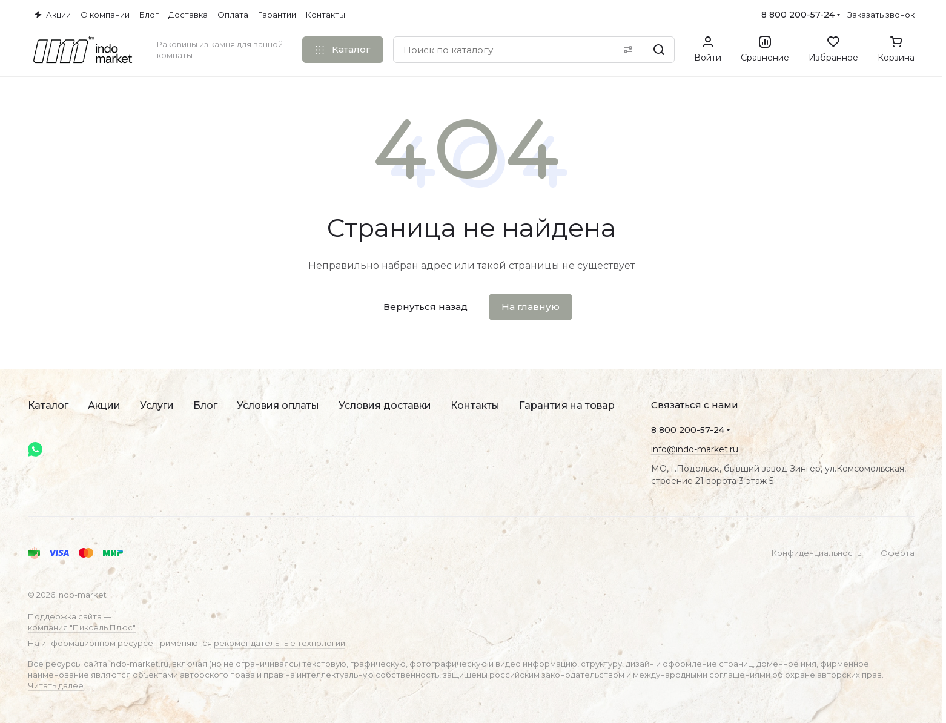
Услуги (157, 405)
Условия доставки (385, 405)
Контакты (475, 405)
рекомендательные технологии (279, 643)
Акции (104, 405)
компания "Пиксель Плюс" (82, 627)
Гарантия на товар (567, 405)
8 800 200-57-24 (798, 14)
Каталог (48, 405)
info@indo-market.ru (694, 449)
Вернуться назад (425, 306)
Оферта (898, 553)
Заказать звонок (881, 14)
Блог (205, 405)
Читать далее (56, 685)
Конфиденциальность (816, 553)
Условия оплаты (278, 405)
